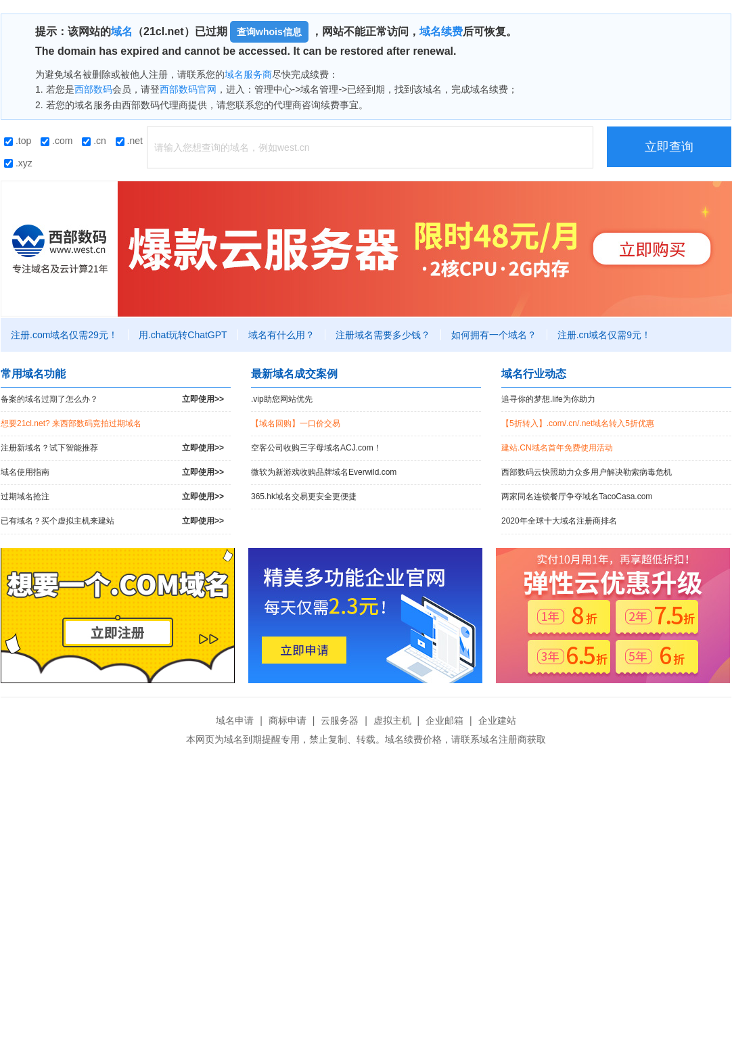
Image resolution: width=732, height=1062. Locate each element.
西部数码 (93, 89)
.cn (94, 140)
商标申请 (287, 720)
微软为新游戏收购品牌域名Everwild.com (323, 472)
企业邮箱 (444, 720)
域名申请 (235, 720)
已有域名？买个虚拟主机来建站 (112, 521)
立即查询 (669, 147)
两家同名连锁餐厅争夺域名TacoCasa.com (576, 496)
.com (56, 140)
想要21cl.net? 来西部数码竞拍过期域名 (71, 423)
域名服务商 (248, 74)
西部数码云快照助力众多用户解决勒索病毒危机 (586, 472)
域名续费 (441, 31)
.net (129, 140)
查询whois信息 (269, 31)
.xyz (18, 163)
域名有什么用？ (281, 334)
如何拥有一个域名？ (493, 334)
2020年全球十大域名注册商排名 (559, 521)
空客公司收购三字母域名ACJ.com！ (316, 448)
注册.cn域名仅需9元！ (604, 334)
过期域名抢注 (112, 496)
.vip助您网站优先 (282, 399)
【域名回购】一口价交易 (295, 423)
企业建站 (497, 720)
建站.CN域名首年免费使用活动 (557, 448)
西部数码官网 (188, 89)
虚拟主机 (392, 720)
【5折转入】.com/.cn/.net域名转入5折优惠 (577, 423)
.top (17, 140)
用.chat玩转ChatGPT (183, 334)
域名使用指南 (112, 472)
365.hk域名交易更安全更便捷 (304, 496)
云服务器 (340, 720)
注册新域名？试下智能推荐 (112, 448)
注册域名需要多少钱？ (383, 334)
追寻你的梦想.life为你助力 (548, 399)
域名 (122, 31)
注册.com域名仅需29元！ (64, 334)
